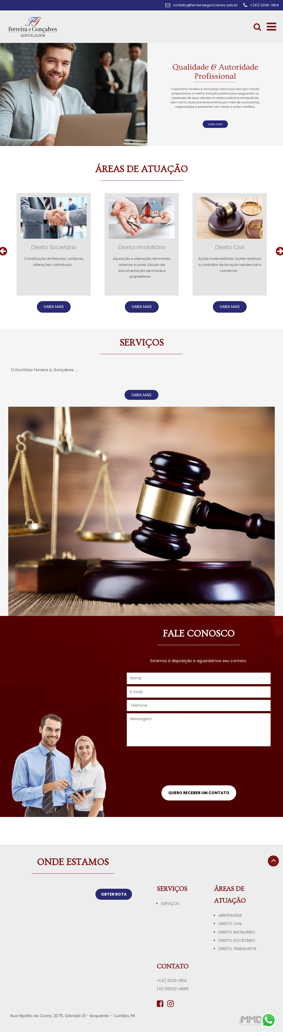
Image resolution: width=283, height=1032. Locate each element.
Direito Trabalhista (237, 948)
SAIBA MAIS (54, 306)
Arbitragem (229, 915)
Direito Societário (236, 940)
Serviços (170, 903)
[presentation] (199, 767)
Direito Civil (230, 923)
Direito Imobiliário (236, 932)
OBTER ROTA (114, 894)
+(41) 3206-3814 (172, 980)
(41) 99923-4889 (172, 989)
